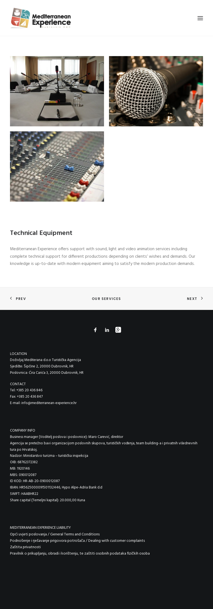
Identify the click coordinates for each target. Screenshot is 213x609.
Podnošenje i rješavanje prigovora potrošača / (49, 541)
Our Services (106, 298)
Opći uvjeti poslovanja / (30, 534)
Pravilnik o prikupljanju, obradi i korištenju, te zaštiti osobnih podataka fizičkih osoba (80, 553)
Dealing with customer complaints (116, 541)
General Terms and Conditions (75, 534)
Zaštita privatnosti (25, 547)
